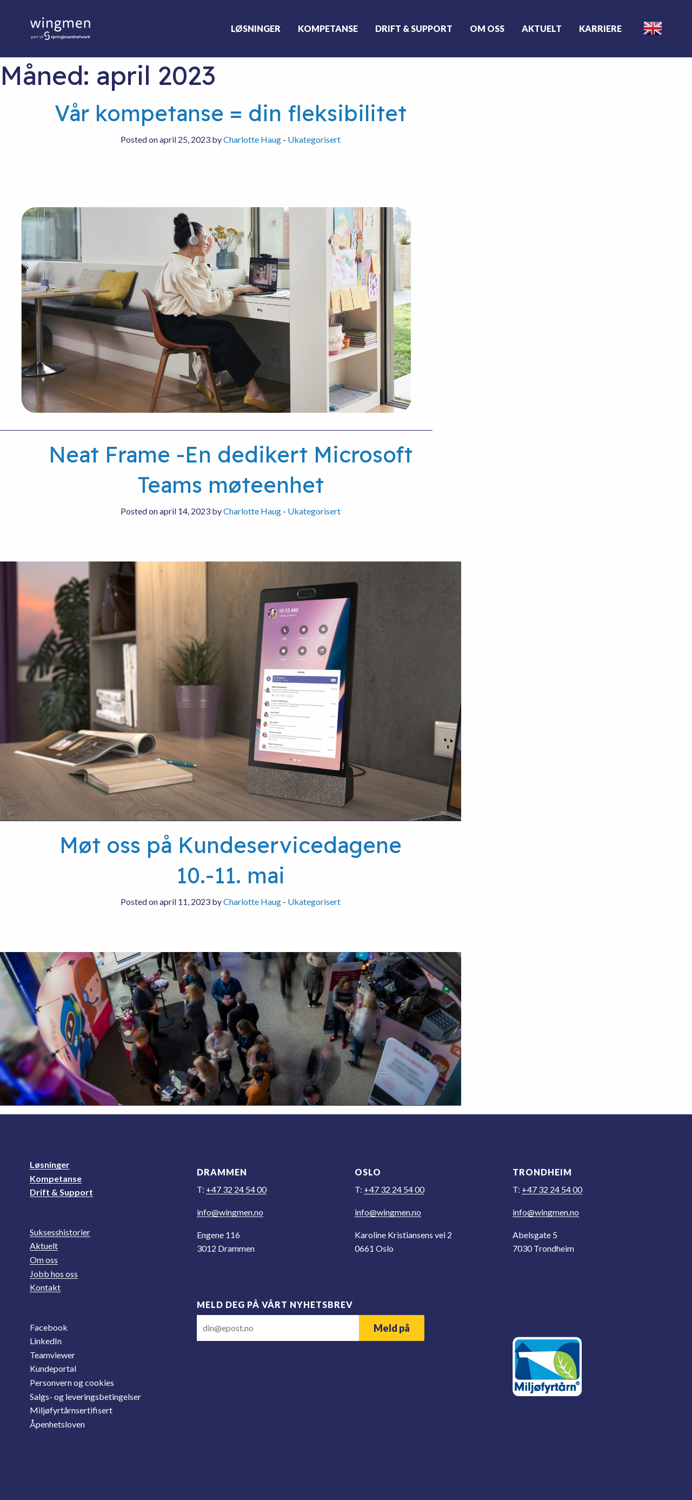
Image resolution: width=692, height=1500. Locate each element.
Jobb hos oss (54, 1273)
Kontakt (45, 1287)
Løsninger (255, 28)
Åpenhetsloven (57, 1424)
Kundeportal (53, 1368)
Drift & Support (413, 28)
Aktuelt (541, 28)
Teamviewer (52, 1355)
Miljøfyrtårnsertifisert (71, 1410)
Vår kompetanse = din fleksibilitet (231, 113)
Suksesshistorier (60, 1232)
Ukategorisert (314, 139)
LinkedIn (46, 1341)
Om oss (486, 28)
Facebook (49, 1327)
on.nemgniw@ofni (230, 1212)
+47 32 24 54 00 (236, 1189)
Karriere (599, 28)
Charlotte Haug (252, 139)
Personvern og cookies (72, 1382)
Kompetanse (327, 28)
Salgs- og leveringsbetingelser (85, 1396)
